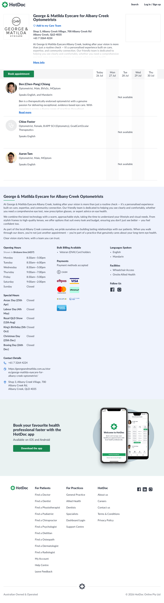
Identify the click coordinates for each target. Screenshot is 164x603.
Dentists (71, 507)
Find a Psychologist (46, 527)
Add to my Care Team (47, 25)
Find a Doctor (42, 495)
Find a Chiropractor (46, 520)
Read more (25, 112)
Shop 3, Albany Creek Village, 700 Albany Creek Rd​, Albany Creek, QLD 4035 (27, 385)
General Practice (75, 495)
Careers (102, 501)
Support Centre (75, 527)
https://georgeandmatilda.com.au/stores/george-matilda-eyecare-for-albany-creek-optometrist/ (29, 372)
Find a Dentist (43, 501)
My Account (42, 559)
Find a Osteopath (44, 539)
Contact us (104, 507)
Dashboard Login (75, 520)
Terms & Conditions (109, 514)
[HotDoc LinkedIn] (145, 489)
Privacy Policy (106, 520)
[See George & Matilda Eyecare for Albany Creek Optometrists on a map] (143, 28)
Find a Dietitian (43, 533)
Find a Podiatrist (44, 514)
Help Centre (42, 565)
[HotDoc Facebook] (139, 489)
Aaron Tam (26, 154)
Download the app (31, 448)
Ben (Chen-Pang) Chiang (34, 84)
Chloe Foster (27, 122)
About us (103, 495)
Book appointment (18, 74)
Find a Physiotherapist (47, 507)
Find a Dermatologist (46, 546)
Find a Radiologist (45, 552)
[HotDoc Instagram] (150, 489)
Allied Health (73, 501)
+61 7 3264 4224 (18, 363)
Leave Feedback (43, 571)
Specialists (72, 514)
